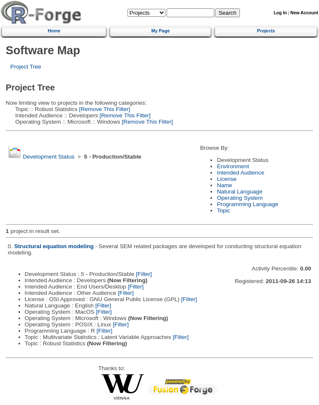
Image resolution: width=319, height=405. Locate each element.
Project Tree (26, 67)
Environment (233, 166)
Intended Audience (240, 172)
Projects (266, 30)
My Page (160, 30)
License (227, 179)
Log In (280, 13)
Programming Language (247, 204)
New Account (304, 13)
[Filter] (144, 274)
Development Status (48, 157)
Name (224, 185)
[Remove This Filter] (103, 109)
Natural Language (239, 191)
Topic (223, 210)
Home (54, 30)
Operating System (240, 198)
